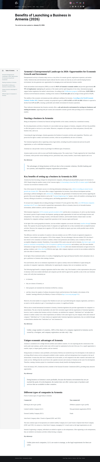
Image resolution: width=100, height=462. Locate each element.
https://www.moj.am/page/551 (70, 294)
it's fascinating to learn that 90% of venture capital (74, 182)
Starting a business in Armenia (9, 82)
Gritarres (17, 458)
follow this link (61, 247)
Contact (41, 6)
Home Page (18, 6)
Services (29, 6)
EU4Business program (70, 91)
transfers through (85, 223)
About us (24, 6)
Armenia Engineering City (60, 196)
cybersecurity (49, 193)
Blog (37, 6)
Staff (34, 6)
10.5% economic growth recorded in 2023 (51, 212)
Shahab (30, 458)
